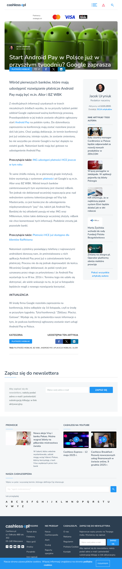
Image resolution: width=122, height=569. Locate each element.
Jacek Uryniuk (23, 46)
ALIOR (75, 348)
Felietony (30, 536)
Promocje (12, 425)
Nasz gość (31, 541)
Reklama (67, 536)
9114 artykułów (104, 109)
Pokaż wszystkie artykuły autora (100, 274)
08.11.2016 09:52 (23, 49)
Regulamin (68, 541)
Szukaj (48, 545)
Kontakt (67, 551)
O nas (66, 531)
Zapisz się (113, 542)
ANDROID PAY (47, 348)
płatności (48, 178)
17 (37, 69)
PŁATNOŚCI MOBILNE (21, 69)
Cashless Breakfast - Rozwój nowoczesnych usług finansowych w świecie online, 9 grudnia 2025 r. (103, 458)
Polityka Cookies (71, 546)
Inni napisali (31, 557)
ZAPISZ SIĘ (101, 389)
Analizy (29, 546)
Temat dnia (31, 531)
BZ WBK (36, 348)
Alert (47, 539)
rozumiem (103, 563)
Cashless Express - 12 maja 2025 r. (75, 453)
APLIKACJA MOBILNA (62, 348)
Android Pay (22, 122)
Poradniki (30, 551)
